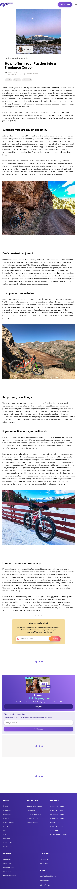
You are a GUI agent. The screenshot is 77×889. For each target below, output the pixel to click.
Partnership (44, 859)
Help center (7, 871)
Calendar (6, 838)
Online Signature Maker (58, 834)
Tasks (5, 834)
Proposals (7, 810)
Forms (5, 826)
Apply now (38, 706)
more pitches (18, 299)
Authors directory (33, 822)
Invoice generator (56, 826)
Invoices (6, 818)
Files (4, 830)
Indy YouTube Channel (48, 876)
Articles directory (33, 818)
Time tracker (7, 842)
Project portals (8, 822)
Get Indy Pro (7, 846)
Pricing (5, 806)
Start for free (65, 4)
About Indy (7, 859)
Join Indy (54, 639)
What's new (7, 863)
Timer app (54, 830)
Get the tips (38, 729)
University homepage (34, 806)
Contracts (7, 814)
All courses (31, 810)
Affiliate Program (9, 875)
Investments (44, 863)
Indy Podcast (44, 880)
